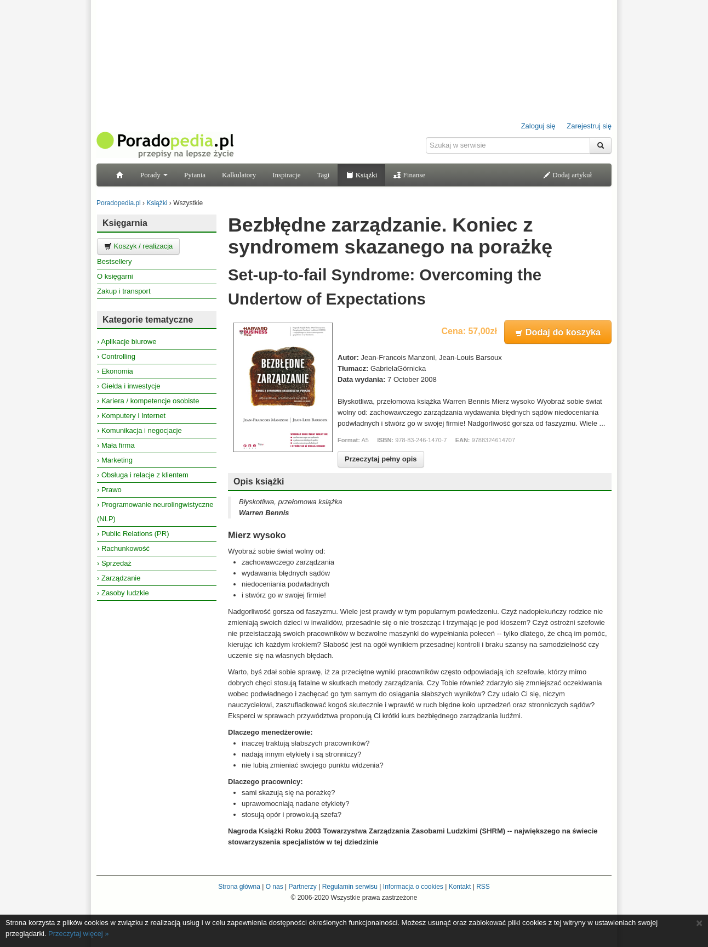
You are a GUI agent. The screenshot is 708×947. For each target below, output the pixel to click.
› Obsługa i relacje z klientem (143, 475)
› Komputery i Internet (131, 416)
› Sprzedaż (114, 563)
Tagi (323, 175)
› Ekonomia (115, 371)
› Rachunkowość (123, 548)
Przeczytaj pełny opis (381, 459)
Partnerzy (302, 886)
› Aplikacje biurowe (126, 341)
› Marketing (115, 460)
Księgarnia (124, 223)
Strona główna (239, 886)
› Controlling (116, 356)
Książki (361, 175)
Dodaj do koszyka (558, 332)
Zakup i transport (124, 291)
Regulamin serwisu (350, 886)
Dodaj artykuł (567, 175)
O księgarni (115, 276)
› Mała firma (116, 445)
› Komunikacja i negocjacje (139, 430)
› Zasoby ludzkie (123, 593)
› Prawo (109, 490)
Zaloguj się (538, 126)
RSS (483, 886)
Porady (154, 175)
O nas (274, 886)
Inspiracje (286, 175)
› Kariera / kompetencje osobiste (148, 401)
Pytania (194, 175)
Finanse (409, 175)
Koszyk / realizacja (138, 246)
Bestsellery (114, 261)
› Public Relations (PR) (133, 533)
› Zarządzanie (118, 578)
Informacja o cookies (413, 886)
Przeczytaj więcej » (78, 933)
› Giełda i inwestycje (129, 386)
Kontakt (460, 886)
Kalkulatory (239, 175)
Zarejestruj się (589, 126)
